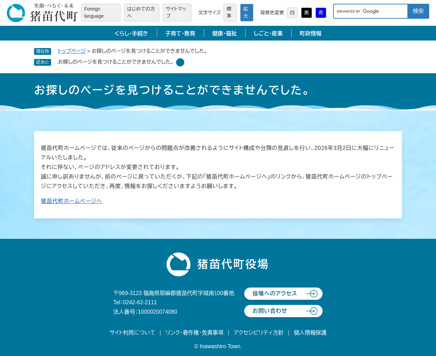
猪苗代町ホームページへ (71, 201)
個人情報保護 (310, 333)
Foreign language (94, 12)
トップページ (72, 51)
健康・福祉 (224, 33)
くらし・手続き (131, 33)
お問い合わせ (269, 311)
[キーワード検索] (370, 11)
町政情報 (311, 33)
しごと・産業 (268, 33)
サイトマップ (176, 12)
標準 (229, 12)
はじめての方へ (141, 12)
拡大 (245, 12)
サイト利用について (132, 333)
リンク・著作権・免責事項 (194, 333)
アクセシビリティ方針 (259, 333)
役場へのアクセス (274, 293)
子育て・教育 (180, 33)
